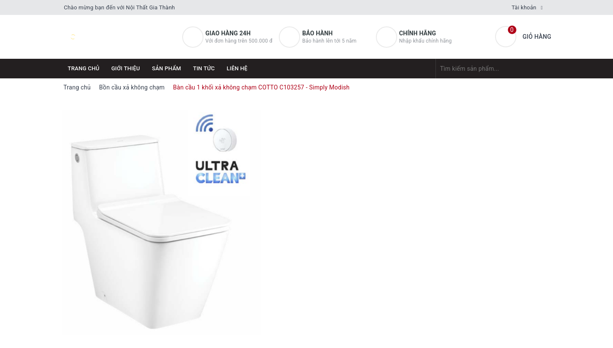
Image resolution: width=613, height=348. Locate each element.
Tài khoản (524, 7)
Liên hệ (237, 68)
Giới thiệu (126, 68)
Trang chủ (84, 68)
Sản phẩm (166, 68)
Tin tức (204, 68)
